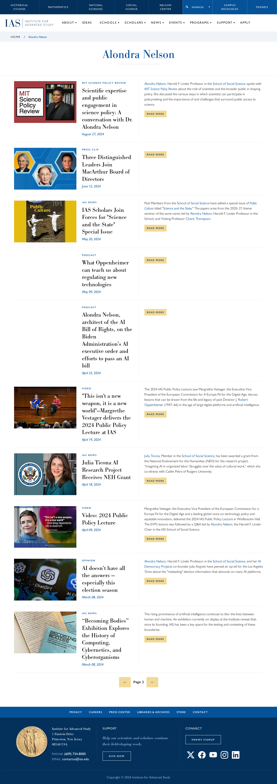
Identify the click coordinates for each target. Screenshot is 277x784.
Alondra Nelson (155, 84)
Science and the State (177, 208)
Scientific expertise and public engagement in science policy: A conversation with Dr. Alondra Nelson (107, 108)
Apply (245, 22)
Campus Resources (229, 7)
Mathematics (58, 7)
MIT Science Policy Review (104, 82)
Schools (108, 22)
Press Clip (90, 149)
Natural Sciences (96, 7)
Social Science (132, 7)
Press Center (119, 712)
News (156, 22)
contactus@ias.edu (75, 759)
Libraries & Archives (153, 712)
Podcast (89, 255)
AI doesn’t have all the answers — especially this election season (103, 579)
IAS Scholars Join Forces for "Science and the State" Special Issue (104, 220)
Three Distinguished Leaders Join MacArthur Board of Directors (106, 168)
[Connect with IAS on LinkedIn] (235, 757)
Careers (95, 712)
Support (224, 22)
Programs (199, 22)
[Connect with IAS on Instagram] (224, 757)
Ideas (87, 22)
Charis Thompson (198, 219)
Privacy (75, 712)
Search (198, 7)
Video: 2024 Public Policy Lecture (105, 519)
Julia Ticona (152, 456)
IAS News (89, 202)
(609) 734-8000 (75, 754)
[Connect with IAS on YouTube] (213, 757)
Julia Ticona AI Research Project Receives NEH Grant (106, 470)
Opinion (88, 560)
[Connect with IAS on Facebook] (202, 757)
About (68, 22)
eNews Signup (203, 739)
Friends (262, 7)
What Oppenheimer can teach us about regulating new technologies (105, 273)
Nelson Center (166, 7)
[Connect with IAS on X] (190, 757)
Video (86, 388)
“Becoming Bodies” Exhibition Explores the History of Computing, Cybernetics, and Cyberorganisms (105, 639)
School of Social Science (229, 84)
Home (16, 37)
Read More (155, 113)
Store (181, 712)
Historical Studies (19, 7)
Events (175, 22)
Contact (200, 712)
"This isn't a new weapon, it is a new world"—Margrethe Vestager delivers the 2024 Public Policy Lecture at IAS (106, 414)
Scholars (134, 22)
